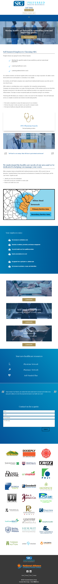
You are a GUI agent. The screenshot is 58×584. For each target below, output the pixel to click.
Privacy (26, 575)
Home (23, 575)
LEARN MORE (28, 299)
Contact (34, 575)
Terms (30, 575)
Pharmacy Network (30, 370)
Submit (46, 429)
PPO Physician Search (29, 126)
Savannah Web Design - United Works (29, 582)
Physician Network (30, 364)
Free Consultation (29, 37)
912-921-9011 (29, 10)
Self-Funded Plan (31, 375)
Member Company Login (29, 13)
